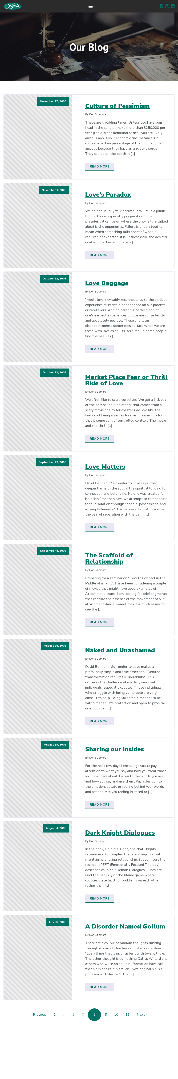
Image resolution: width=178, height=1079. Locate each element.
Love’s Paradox (108, 195)
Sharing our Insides (114, 749)
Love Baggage (106, 283)
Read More (100, 166)
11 (128, 1014)
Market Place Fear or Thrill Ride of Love (126, 380)
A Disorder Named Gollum (125, 926)
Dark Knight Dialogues (120, 833)
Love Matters (105, 467)
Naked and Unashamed (120, 650)
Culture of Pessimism (117, 106)
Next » (142, 1014)
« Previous (39, 1014)
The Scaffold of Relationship (109, 558)
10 (116, 1014)
